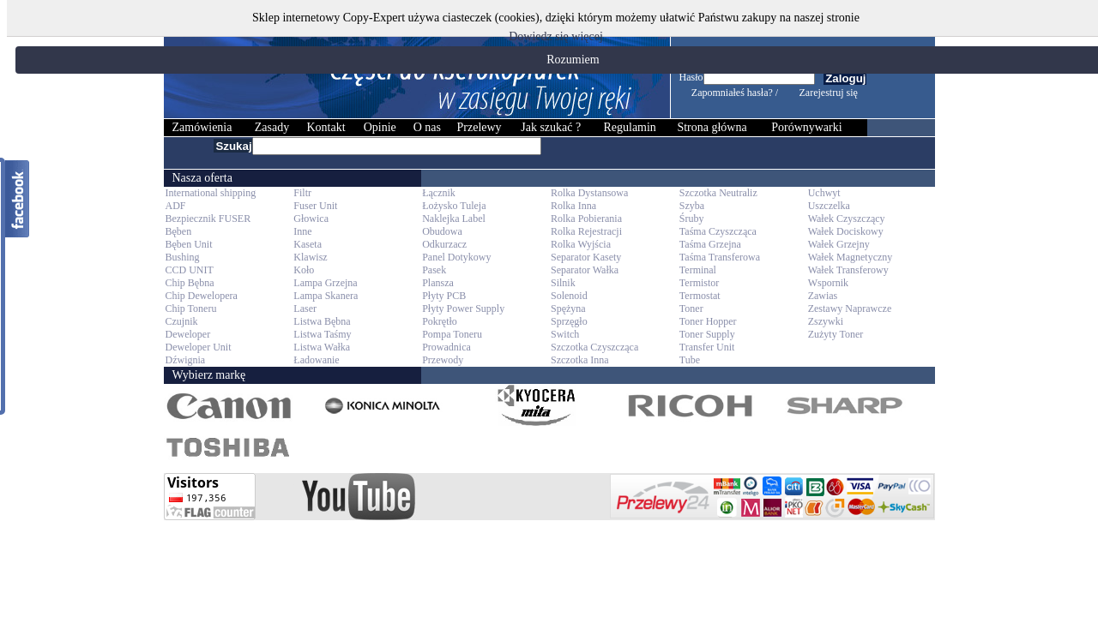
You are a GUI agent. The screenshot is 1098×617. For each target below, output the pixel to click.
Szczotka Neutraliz (718, 193)
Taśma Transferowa (719, 257)
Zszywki (825, 321)
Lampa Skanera (325, 296)
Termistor (699, 283)
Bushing (183, 257)
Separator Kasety (586, 257)
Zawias (823, 296)
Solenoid (569, 296)
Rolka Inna (573, 206)
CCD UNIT (190, 270)
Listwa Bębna (321, 321)
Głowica (311, 219)
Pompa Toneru (452, 334)
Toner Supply (707, 334)
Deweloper (188, 334)
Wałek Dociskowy (846, 231)
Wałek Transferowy (848, 270)
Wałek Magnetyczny (850, 257)
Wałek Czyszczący (846, 219)
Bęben (179, 231)
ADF (176, 206)
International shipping (211, 193)
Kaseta (307, 244)
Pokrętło (439, 321)
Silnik (563, 283)
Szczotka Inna (580, 360)
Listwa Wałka (321, 347)
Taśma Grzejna (710, 244)
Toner (691, 308)
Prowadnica (446, 347)
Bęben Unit (189, 244)
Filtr (302, 193)
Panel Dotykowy (456, 257)
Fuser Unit (315, 206)
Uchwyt (824, 193)
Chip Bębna (190, 283)
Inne (302, 231)
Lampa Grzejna (325, 283)
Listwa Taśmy (322, 334)
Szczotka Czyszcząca (594, 347)
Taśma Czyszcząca (718, 231)
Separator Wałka (584, 270)
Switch (565, 334)
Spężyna (568, 308)
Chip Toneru (191, 308)
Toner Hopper (708, 321)
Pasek (434, 270)
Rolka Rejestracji (586, 231)
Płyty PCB (444, 296)
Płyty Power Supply (463, 308)
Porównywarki (806, 127)
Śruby (691, 219)
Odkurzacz (444, 244)
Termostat (700, 296)
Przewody (442, 360)
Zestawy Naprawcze (850, 308)
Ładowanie (316, 360)
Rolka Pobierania (586, 219)
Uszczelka (829, 206)
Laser (305, 308)
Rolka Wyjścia (581, 244)
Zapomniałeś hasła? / (734, 93)
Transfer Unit (707, 347)
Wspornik (828, 283)
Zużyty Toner (836, 334)
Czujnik (182, 321)
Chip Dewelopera (202, 296)
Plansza (438, 283)
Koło (303, 270)
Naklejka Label (454, 219)
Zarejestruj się (828, 93)
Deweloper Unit (199, 347)
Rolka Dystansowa (589, 193)
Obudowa (442, 231)
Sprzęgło (569, 321)
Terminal (697, 270)
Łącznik (438, 193)
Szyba (691, 206)
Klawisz (310, 257)
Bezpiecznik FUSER (208, 219)
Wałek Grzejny (839, 244)
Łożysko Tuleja (454, 206)
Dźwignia (186, 360)
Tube (689, 360)
